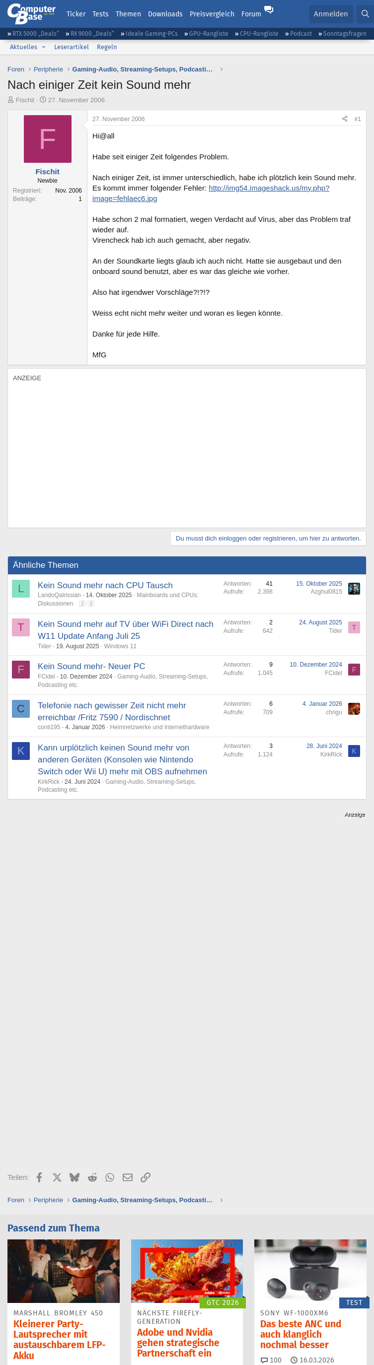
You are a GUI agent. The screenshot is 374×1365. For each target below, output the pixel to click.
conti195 (49, 727)
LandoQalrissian (59, 595)
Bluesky (125, 1253)
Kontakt (59, 1332)
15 (146, 1122)
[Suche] (365, 14)
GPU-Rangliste (208, 33)
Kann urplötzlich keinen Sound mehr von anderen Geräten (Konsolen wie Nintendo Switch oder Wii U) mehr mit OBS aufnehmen (122, 759)
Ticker (76, 14)
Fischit (25, 100)
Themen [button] (128, 14)
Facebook (176, 1253)
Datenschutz (308, 1332)
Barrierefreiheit (261, 1332)
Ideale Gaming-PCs (152, 33)
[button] (43, 47)
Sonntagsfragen (345, 33)
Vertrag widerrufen (146, 1332)
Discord (75, 1253)
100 (271, 1113)
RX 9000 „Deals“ (92, 33)
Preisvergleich (212, 14)
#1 (358, 119)
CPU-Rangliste (259, 33)
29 (22, 1124)
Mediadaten (94, 1332)
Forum (251, 14)
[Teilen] (344, 119)
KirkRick (49, 781)
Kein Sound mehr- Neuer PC (91, 666)
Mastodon (299, 1253)
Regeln (107, 47)
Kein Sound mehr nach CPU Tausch (105, 585)
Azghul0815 (326, 591)
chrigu (334, 712)
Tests (100, 14)
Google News (238, 1253)
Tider (44, 646)
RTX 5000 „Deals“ (35, 33)
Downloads (165, 14)
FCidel (46, 676)
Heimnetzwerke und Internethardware (160, 727)
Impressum (23, 1332)
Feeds (29, 1253)
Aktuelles (23, 47)
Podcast (301, 33)
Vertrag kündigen (205, 1332)
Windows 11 (120, 646)
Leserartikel (71, 47)
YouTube (34, 1271)
